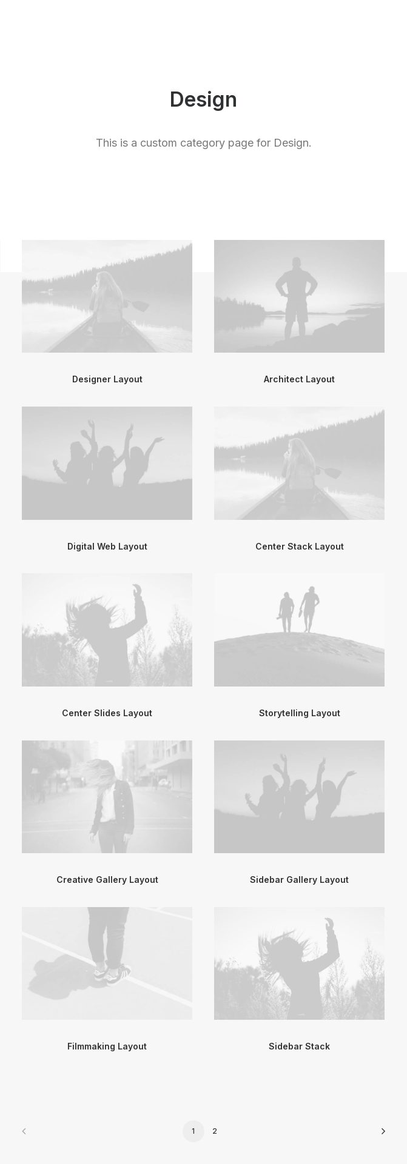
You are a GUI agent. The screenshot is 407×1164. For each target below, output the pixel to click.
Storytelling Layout (299, 713)
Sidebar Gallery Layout (299, 879)
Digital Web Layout (107, 546)
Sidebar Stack (299, 1046)
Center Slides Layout (107, 713)
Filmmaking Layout (107, 1046)
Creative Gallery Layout (107, 879)
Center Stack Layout (299, 546)
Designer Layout (107, 379)
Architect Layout (299, 379)
